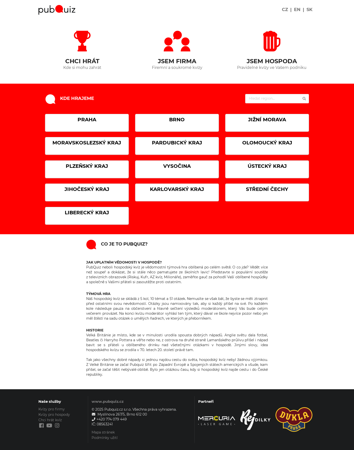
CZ (285, 9)
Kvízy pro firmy (51, 409)
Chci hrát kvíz (50, 420)
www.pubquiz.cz (108, 401)
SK (309, 9)
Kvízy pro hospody (54, 414)
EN (297, 9)
